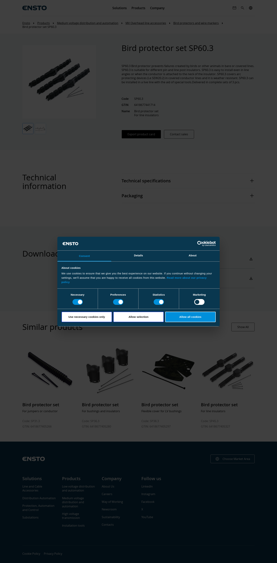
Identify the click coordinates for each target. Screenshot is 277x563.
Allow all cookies (190, 316)
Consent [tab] (84, 255)
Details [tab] (138, 255)
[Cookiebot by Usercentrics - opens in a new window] (200, 243)
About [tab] (193, 255)
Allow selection (139, 316)
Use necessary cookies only (86, 316)
